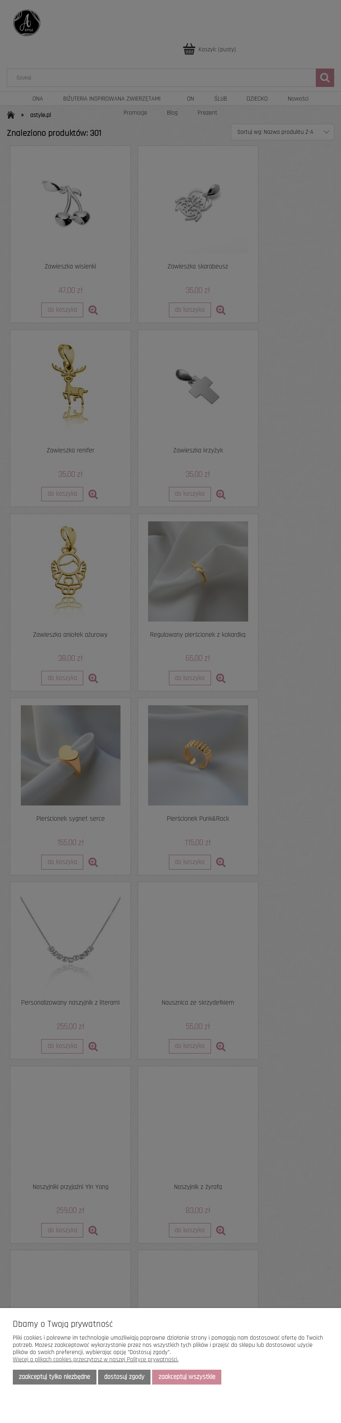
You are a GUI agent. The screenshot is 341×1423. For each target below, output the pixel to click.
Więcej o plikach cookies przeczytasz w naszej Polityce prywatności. (96, 1359)
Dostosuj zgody (124, 1377)
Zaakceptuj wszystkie (186, 1377)
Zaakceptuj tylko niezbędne (54, 1377)
